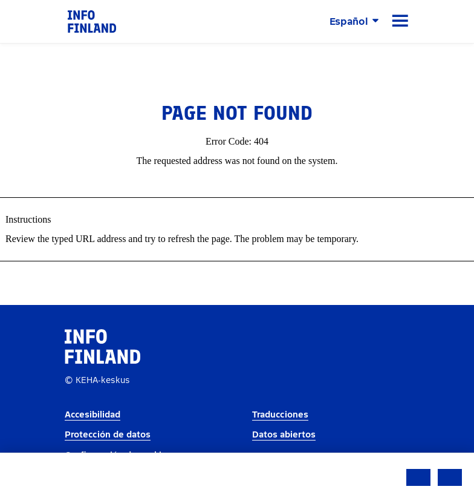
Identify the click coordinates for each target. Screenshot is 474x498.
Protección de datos (108, 435)
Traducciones (280, 415)
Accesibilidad (92, 415)
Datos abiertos (284, 435)
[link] (92, 21)
